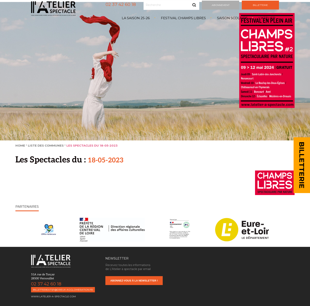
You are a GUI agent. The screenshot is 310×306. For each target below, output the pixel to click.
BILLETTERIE (302, 165)
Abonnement (221, 5)
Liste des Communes (46, 145)
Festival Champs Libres (183, 18)
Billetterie (260, 5)
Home (20, 145)
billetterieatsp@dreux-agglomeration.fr (63, 289)
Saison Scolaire (232, 18)
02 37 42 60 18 (121, 4)
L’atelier (267, 18)
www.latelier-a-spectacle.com (53, 296)
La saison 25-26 (136, 18)
